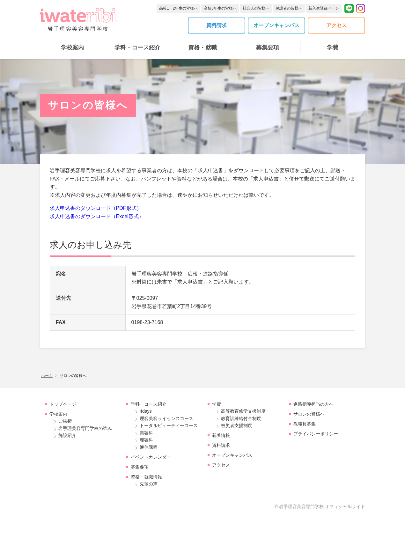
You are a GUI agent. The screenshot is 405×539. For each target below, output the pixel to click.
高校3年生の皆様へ (220, 8)
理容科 (146, 439)
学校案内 (72, 47)
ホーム (47, 375)
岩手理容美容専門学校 (78, 20)
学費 (332, 47)
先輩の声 (149, 483)
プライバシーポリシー (315, 433)
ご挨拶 (65, 421)
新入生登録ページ (323, 8)
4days (146, 411)
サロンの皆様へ (309, 414)
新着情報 (221, 435)
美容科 (146, 432)
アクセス (336, 25)
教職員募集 (304, 423)
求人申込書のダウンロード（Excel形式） (97, 216)
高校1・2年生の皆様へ (178, 8)
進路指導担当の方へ (313, 404)
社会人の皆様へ (256, 8)
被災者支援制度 (236, 425)
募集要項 (267, 47)
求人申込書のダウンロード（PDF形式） (96, 208)
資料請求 (216, 25)
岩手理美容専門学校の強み (85, 428)
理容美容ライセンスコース (166, 418)
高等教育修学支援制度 (243, 411)
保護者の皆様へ (289, 8)
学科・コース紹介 (137, 47)
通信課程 (149, 447)
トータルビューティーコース (169, 425)
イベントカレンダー (151, 457)
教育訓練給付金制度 (241, 418)
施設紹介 (67, 435)
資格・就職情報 (146, 476)
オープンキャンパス (276, 25)
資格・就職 (202, 47)
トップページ (62, 404)
